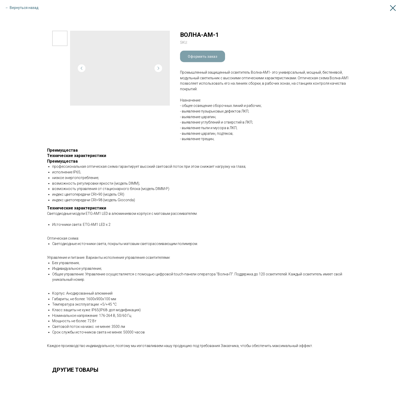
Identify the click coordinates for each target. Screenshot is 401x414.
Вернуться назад (24, 8)
